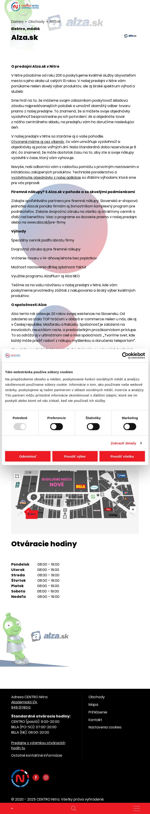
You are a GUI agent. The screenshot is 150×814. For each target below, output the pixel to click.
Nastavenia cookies (105, 727)
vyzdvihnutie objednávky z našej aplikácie (47, 177)
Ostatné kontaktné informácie (37, 756)
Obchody (36, 21)
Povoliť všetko (122, 456)
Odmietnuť (28, 456)
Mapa (93, 704)
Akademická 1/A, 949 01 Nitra (25, 705)
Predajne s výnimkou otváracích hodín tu (39, 746)
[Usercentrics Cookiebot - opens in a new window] (125, 355)
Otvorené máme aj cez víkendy (38, 141)
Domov (17, 21)
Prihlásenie (98, 712)
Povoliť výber (75, 456)
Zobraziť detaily (123, 443)
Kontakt (95, 719)
